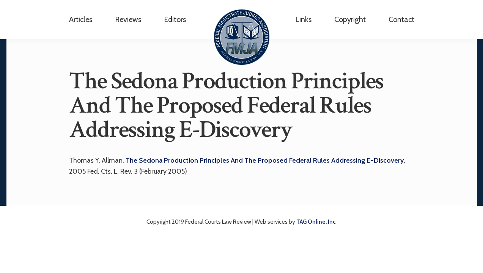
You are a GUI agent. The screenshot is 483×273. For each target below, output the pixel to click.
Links (303, 19)
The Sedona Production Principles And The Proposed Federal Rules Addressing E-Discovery (265, 160)
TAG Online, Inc (315, 221)
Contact (401, 19)
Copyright (350, 19)
